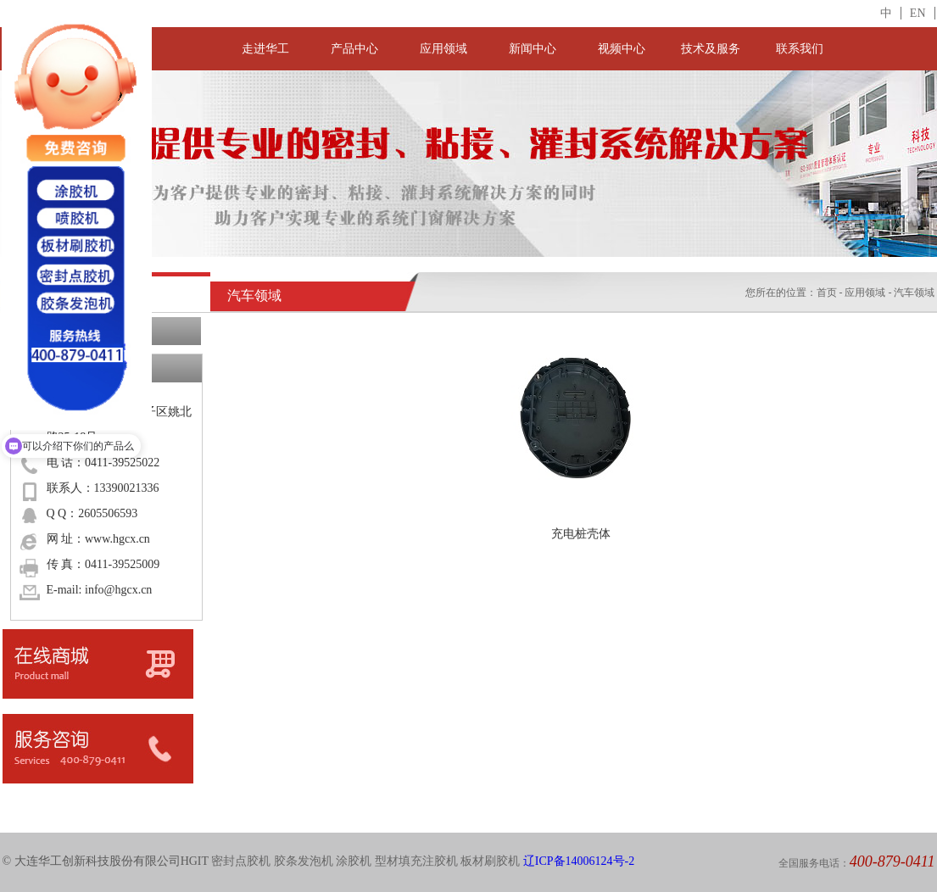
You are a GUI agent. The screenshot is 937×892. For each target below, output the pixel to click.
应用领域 (443, 48)
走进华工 (265, 48)
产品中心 (354, 48)
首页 (827, 292)
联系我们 (799, 48)
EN (918, 13)
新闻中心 (532, 48)
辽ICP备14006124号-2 (578, 861)
